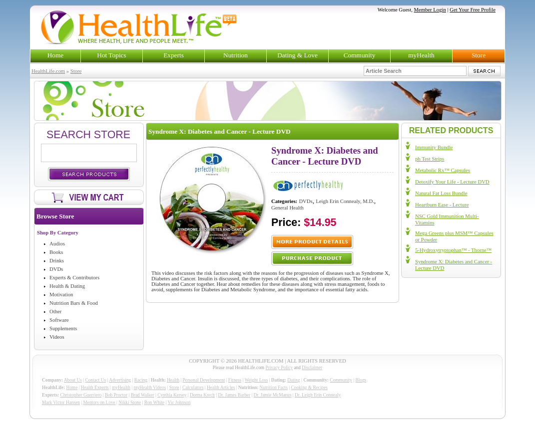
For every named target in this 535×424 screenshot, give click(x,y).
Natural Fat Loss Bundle (441, 193)
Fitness (234, 380)
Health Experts (95, 387)
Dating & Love (297, 55)
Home (55, 55)
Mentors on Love (99, 402)
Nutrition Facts (274, 387)
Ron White (154, 402)
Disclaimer (312, 367)
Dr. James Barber (234, 395)
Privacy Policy (279, 367)
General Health (287, 208)
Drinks (56, 260)
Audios (57, 243)
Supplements (63, 328)
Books (56, 252)
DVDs (56, 269)
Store (479, 55)
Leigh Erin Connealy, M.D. (345, 201)
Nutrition (235, 55)
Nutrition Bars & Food (73, 303)
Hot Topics (111, 55)
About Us (73, 380)
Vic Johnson (179, 402)
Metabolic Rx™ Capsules (442, 170)
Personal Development (204, 380)
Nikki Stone (129, 402)
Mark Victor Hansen (61, 402)
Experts (173, 55)
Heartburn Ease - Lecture (442, 205)
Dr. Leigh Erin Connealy (318, 395)
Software (58, 320)
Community (360, 55)
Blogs (360, 380)
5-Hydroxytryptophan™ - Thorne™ (453, 250)
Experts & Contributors (74, 277)
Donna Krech (202, 395)
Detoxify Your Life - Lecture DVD (452, 182)
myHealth (421, 55)
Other (55, 311)
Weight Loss (256, 380)
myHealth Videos (149, 387)
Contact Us (95, 380)
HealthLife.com (48, 71)
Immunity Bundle (434, 147)
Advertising (120, 380)
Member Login (430, 9)
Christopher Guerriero (81, 395)
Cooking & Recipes (309, 387)
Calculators (192, 387)
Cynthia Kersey (171, 395)
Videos (56, 337)
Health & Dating (67, 286)
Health (173, 380)
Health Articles (221, 387)
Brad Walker (142, 395)
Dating (293, 380)
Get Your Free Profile (473, 9)
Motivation (61, 294)
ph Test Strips (429, 159)
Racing (140, 380)
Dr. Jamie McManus (273, 395)
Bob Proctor (116, 395)
